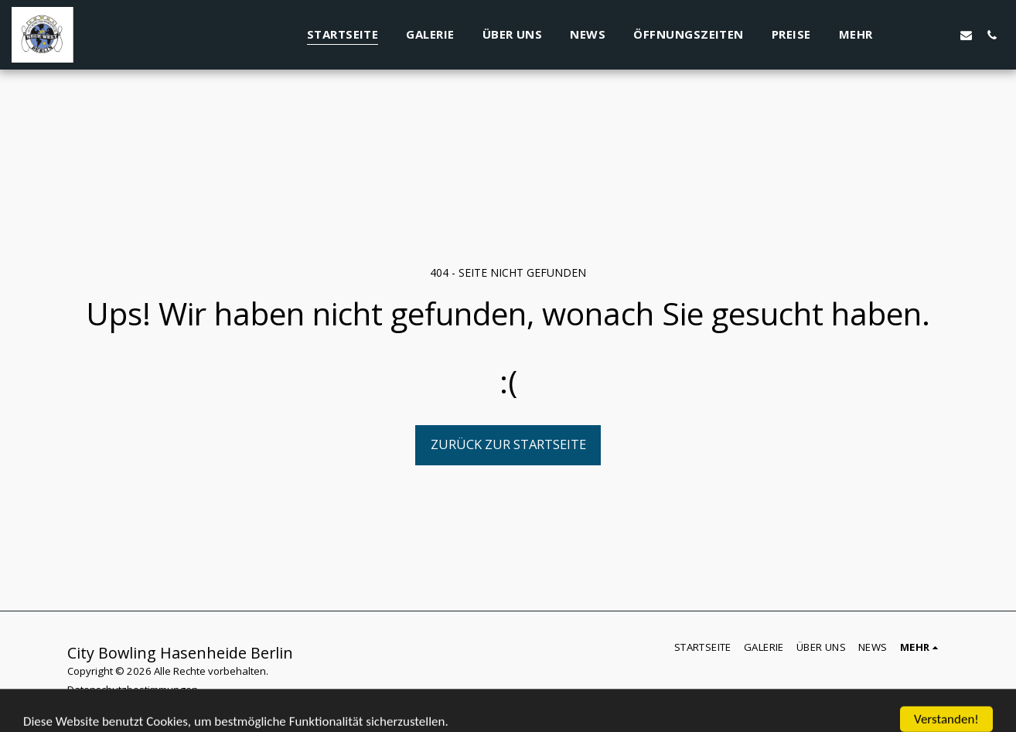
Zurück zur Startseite (508, 444)
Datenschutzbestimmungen (132, 689)
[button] (941, 35)
